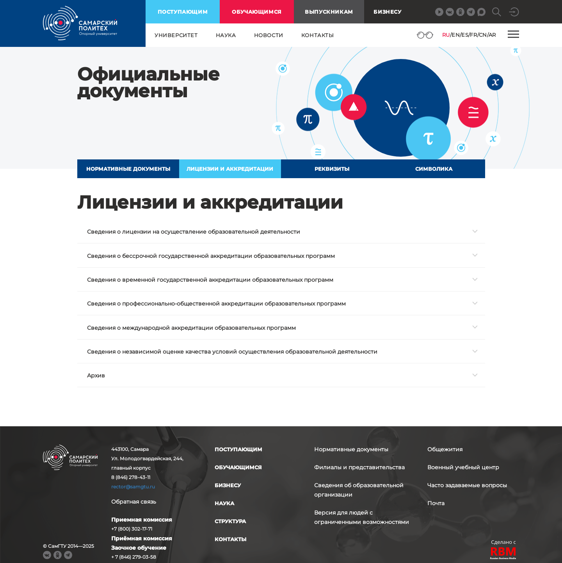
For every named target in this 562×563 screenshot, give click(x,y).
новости (268, 35)
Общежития (444, 449)
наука (226, 35)
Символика (433, 169)
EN (456, 35)
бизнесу (228, 485)
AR (492, 35)
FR (473, 35)
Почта (436, 503)
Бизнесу (387, 12)
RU (446, 35)
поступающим (183, 12)
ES (464, 35)
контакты (317, 35)
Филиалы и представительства (359, 467)
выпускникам (329, 12)
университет (176, 35)
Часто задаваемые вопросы (467, 485)
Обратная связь (133, 501)
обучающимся (257, 12)
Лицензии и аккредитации (230, 169)
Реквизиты (332, 169)
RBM (503, 554)
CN (483, 35)
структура (230, 521)
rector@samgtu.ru (133, 487)
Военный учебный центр (463, 467)
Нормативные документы (128, 169)
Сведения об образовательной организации (359, 490)
